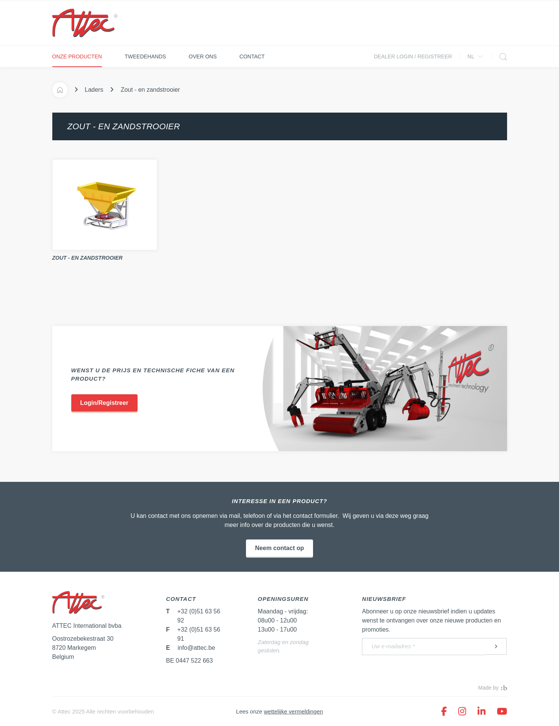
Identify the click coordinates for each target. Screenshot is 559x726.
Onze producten (77, 56)
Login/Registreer (104, 403)
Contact (252, 56)
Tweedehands (145, 56)
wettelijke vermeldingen (293, 711)
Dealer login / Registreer (413, 56)
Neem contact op (279, 548)
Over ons (203, 56)
